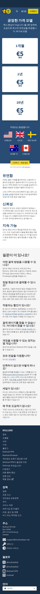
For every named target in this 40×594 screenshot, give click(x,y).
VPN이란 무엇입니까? (12, 465)
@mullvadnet (10, 562)
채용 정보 (8, 479)
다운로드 (6, 469)
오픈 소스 (7, 494)
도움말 (5, 438)
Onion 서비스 (11, 548)
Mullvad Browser (10, 455)
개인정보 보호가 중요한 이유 (15, 458)
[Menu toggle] (8, 11)
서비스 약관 (8, 505)
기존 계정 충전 (26, 167)
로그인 (23, 11)
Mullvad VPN (8, 451)
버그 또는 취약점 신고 (12, 515)
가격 (4, 444)
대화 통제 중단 (9, 472)
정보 (4, 434)
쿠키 (4, 501)
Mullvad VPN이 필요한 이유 (15, 462)
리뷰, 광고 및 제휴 (10, 512)
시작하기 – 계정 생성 (20, 163)
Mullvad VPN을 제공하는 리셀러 (17, 314)
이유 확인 (12, 359)
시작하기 (33, 11)
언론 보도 (7, 476)
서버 (4, 441)
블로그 (5, 448)
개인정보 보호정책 (10, 498)
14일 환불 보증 (14, 380)
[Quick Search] (17, 11)
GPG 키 (8, 544)
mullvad (8, 575)
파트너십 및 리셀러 (11, 508)
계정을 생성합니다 (28, 329)
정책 (4, 491)
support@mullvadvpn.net (17, 374)
